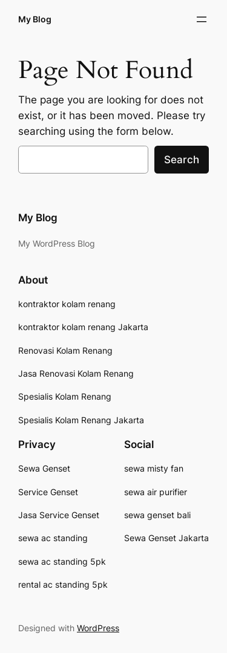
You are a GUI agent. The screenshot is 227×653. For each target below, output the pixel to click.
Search (181, 160)
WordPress (98, 628)
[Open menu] (201, 19)
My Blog (34, 19)
